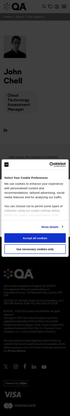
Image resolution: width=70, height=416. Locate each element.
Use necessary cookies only (35, 249)
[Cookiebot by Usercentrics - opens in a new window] (50, 164)
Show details (50, 226)
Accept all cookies (35, 238)
